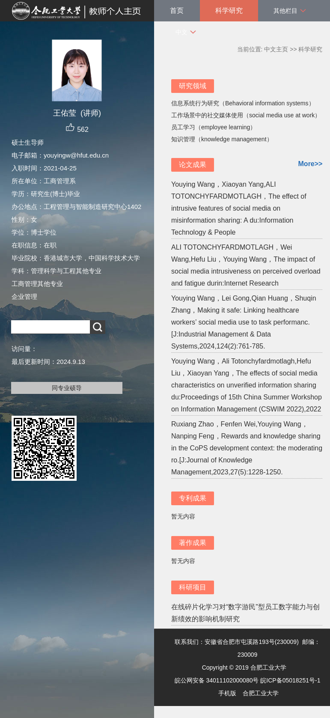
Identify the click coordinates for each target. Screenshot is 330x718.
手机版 (227, 693)
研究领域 (192, 85)
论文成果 (192, 164)
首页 (177, 10)
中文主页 (276, 49)
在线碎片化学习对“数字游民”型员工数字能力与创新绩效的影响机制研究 (245, 613)
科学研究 (229, 10)
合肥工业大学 (261, 693)
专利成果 (192, 498)
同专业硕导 (67, 387)
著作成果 (192, 542)
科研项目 (192, 587)
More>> (310, 163)
